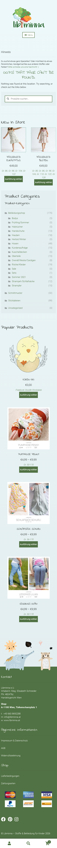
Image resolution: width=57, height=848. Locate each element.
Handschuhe (18, 231)
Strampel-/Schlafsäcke (23, 281)
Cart (44, 841)
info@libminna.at (12, 717)
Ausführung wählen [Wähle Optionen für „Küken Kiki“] (28, 395)
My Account (9, 843)
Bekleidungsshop (16, 213)
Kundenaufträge (20, 248)
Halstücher (17, 227)
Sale (14, 269)
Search (28, 843)
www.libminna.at (12, 720)
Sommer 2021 (19, 277)
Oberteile (16, 256)
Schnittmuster (15, 293)
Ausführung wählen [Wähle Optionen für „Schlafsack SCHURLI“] (28, 544)
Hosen (15, 243)
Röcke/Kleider (19, 264)
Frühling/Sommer (20, 222)
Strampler (17, 285)
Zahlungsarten (8, 783)
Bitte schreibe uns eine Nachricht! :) (23, 67)
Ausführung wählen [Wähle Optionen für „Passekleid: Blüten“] (43, 182)
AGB (3, 748)
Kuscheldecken (19, 252)
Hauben (16, 235)
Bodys (15, 218)
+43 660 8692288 (12, 713)
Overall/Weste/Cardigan (24, 260)
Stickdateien (14, 300)
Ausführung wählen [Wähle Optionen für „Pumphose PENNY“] (28, 469)
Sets (14, 273)
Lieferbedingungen (10, 776)
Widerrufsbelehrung (10, 755)
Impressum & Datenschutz (14, 740)
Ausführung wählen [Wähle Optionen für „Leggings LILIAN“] (28, 619)
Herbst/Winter (19, 239)
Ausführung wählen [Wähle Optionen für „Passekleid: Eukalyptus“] (13, 179)
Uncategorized (15, 308)
